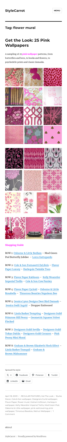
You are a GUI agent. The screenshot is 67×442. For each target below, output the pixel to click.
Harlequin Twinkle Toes (36, 269)
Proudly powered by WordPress (32, 436)
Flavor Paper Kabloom (26, 277)
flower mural (24, 402)
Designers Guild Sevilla (27, 329)
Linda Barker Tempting (27, 313)
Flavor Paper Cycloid (25, 289)
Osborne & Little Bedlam (28, 253)
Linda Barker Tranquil (17, 349)
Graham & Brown (38, 402)
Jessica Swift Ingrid (16, 305)
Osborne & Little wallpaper (17, 408)
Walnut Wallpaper (42, 411)
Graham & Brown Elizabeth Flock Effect (36, 345)
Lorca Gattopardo (42, 257)
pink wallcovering (39, 408)
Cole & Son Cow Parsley (39, 281)
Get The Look (47, 396)
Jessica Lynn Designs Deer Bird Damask (36, 301)
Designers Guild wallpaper (44, 399)
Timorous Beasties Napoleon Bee (38, 293)
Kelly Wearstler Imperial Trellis (29, 405)
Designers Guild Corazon (37, 333)
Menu (57, 10)
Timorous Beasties (24, 411)
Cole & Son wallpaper (21, 399)
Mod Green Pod (52, 405)
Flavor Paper (11, 402)
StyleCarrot (15, 11)
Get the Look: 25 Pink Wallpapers (27, 43)
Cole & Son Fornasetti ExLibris (31, 265)
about (8, 427)
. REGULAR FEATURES (30, 396)
